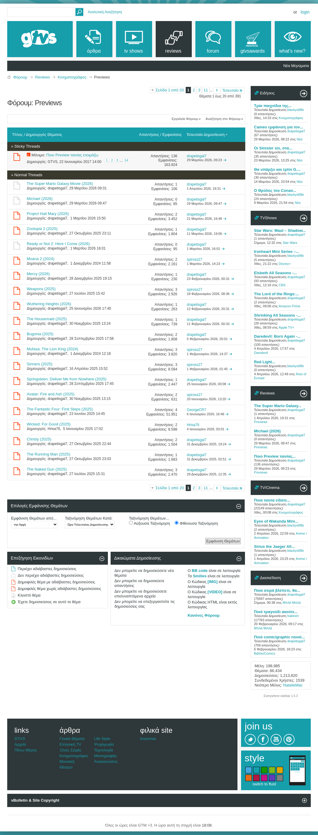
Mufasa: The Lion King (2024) (52, 349)
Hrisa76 (53, 429)
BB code (200, 570)
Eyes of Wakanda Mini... (276, 521)
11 (205, 90)
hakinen (293, 616)
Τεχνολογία (103, 750)
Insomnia (148, 738)
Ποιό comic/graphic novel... (279, 637)
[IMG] (213, 581)
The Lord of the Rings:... (276, 294)
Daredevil (261, 353)
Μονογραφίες (105, 756)
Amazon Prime (289, 306)
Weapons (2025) (41, 289)
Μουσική (67, 761)
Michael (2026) (40, 198)
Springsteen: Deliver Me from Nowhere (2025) (66, 379)
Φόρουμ (20, 77)
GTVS (52, 162)
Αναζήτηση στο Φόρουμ (223, 119)
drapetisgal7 (57, 188)
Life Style (102, 738)
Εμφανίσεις (172, 134)
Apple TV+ (286, 327)
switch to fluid (264, 784)
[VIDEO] (215, 592)
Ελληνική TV (70, 744)
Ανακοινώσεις (106, 761)
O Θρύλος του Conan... (275, 190)
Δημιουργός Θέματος (44, 134)
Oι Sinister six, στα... (273, 148)
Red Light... (264, 362)
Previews (261, 422)
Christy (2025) (39, 439)
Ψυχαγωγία (104, 744)
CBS (282, 285)
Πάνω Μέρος (25, 750)
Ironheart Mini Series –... (276, 251)
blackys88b (295, 110)
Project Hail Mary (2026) (48, 213)
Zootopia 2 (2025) (42, 228)
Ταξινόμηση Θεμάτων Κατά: (88, 518)
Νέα (299, 139)
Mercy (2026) (38, 274)
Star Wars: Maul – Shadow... (280, 230)
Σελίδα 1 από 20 (169, 90)
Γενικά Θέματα (72, 738)
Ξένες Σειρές (70, 750)
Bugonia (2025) (40, 334)
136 (174, 156)
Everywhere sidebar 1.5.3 (281, 696)
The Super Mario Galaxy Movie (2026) (60, 183)
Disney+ (285, 264)
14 (126, 160)
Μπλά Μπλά (292, 602)
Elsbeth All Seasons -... (275, 273)
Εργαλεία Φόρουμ (185, 119)
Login (305, 12)
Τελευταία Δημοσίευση (207, 134)
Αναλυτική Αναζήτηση (105, 12)
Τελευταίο (232, 90)
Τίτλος (17, 134)
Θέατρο (66, 767)
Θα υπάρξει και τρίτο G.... (277, 169)
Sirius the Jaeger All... (274, 546)
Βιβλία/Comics (264, 653)
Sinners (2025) (39, 364)
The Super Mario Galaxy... (277, 406)
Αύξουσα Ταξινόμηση (149, 523)
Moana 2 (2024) (40, 258)
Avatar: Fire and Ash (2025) (51, 394)
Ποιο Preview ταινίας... (275, 456)
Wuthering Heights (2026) (49, 304)
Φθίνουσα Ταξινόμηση (196, 523)
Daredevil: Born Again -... (277, 336)
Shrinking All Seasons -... (277, 315)
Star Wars (290, 242)
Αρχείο (20, 744)
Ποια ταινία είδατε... (272, 500)
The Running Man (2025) (48, 454)
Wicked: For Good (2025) (49, 424)
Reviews (42, 77)
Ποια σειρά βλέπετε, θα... (277, 590)
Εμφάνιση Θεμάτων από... (34, 518)
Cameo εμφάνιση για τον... (278, 127)
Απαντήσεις (149, 134)
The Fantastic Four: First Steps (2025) (60, 409)
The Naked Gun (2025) (47, 469)
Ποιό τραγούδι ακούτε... (276, 611)
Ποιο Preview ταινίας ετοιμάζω (72, 155)
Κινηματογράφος (72, 77)
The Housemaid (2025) (47, 319)
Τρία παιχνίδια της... (273, 105)
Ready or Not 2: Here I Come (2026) (58, 243)
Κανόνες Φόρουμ (203, 615)
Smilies (200, 576)
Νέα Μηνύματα (296, 65)
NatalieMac (293, 685)
